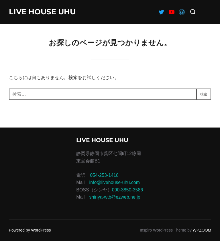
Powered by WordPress (30, 230)
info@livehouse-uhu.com (114, 182)
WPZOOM (202, 230)
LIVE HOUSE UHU (42, 11)
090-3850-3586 (127, 189)
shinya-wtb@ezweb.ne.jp (114, 197)
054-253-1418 (104, 175)
